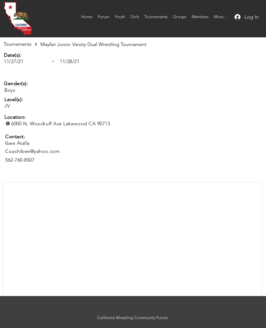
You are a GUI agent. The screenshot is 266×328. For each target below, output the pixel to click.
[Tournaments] (20, 44)
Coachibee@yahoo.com (32, 151)
